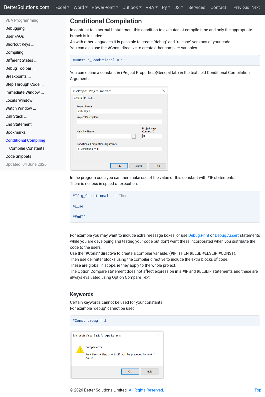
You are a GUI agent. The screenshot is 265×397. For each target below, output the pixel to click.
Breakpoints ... (18, 76)
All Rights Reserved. (146, 390)
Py (164, 7)
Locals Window (18, 100)
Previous (241, 7)
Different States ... (21, 60)
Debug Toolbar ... (20, 68)
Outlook (130, 7)
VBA (150, 7)
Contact (217, 7)
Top (258, 390)
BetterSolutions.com (26, 7)
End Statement (18, 124)
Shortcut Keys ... (19, 44)
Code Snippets (18, 156)
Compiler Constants (26, 148)
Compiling (14, 52)
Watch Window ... (20, 108)
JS (177, 7)
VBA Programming (21, 20)
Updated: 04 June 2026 (26, 164)
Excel (60, 7)
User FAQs (14, 36)
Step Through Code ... (24, 84)
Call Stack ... (16, 116)
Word (78, 7)
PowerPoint (103, 7)
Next (256, 7)
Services (196, 7)
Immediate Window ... (24, 92)
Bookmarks (15, 132)
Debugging (14, 28)
